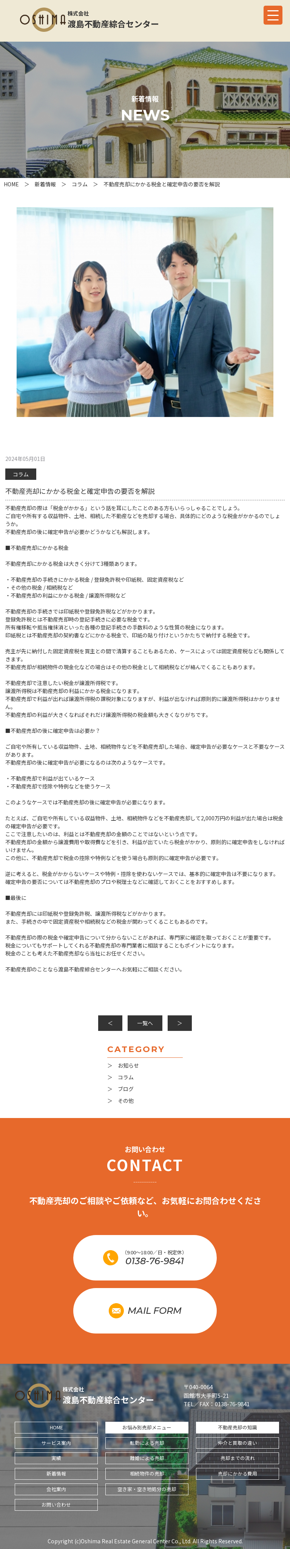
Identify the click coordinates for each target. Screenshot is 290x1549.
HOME (56, 1427)
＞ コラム (120, 1077)
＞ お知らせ (123, 1065)
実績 (56, 1458)
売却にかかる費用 (237, 1473)
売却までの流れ (238, 1458)
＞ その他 (120, 1100)
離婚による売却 (147, 1458)
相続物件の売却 (147, 1473)
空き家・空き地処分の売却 (146, 1489)
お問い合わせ (56, 1504)
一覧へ (145, 1023)
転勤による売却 (147, 1442)
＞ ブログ (120, 1089)
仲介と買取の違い (237, 1442)
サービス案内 (56, 1442)
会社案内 (56, 1489)
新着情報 (56, 1473)
